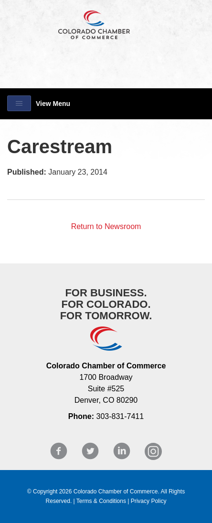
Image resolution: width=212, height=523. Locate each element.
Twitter (90, 451)
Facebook (58, 451)
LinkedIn (121, 451)
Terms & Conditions (101, 501)
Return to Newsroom (106, 226)
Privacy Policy (149, 501)
